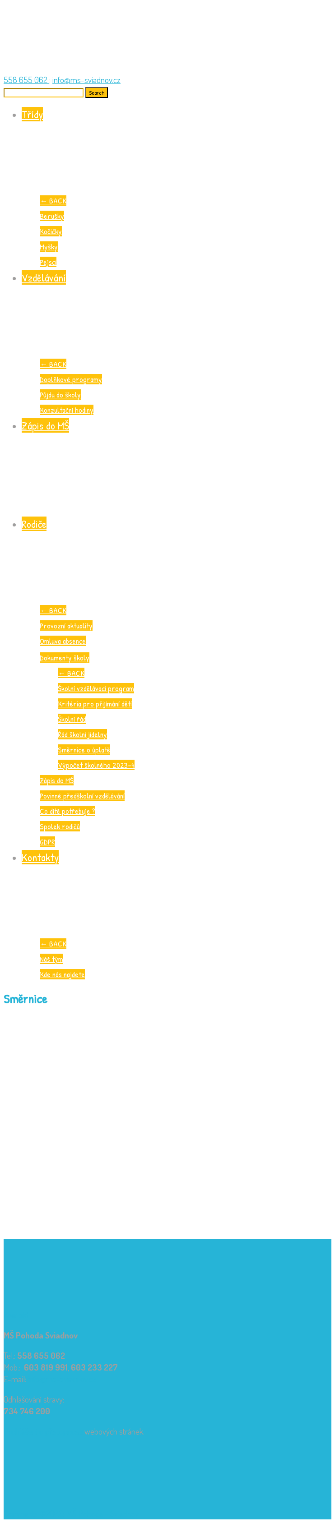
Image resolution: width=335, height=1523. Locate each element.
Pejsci (48, 262)
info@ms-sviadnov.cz (86, 79)
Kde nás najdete (62, 974)
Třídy (176, 150)
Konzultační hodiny (66, 410)
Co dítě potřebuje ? (67, 811)
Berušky (52, 216)
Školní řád (72, 719)
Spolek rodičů (60, 826)
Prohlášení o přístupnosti (43, 1431)
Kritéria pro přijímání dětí (95, 703)
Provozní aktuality (66, 625)
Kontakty (176, 893)
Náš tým (51, 959)
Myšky (49, 246)
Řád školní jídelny (82, 734)
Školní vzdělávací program (96, 688)
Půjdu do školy (60, 394)
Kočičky (51, 231)
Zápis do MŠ (176, 461)
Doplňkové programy (71, 379)
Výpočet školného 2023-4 (96, 765)
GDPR (47, 841)
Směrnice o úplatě (84, 749)
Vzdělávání (176, 313)
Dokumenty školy (64, 657)
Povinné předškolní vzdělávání (82, 795)
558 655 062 (26, 79)
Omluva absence (63, 641)
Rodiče (176, 560)
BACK (53, 200)
